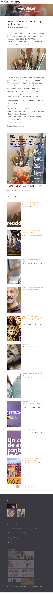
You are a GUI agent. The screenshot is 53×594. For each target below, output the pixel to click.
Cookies (10, 589)
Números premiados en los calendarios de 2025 (31, 459)
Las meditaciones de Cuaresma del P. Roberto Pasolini (32, 289)
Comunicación (24, 12)
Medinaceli (25, 345)
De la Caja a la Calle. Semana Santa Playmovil (32, 232)
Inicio (14, 12)
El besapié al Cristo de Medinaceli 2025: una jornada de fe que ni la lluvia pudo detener (32, 319)
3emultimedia (23, 587)
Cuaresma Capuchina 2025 (31, 430)
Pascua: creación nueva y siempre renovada (30, 203)
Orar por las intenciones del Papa (32, 260)
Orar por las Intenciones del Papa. (32, 374)
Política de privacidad (35, 587)
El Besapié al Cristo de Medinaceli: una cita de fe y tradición (31, 403)
